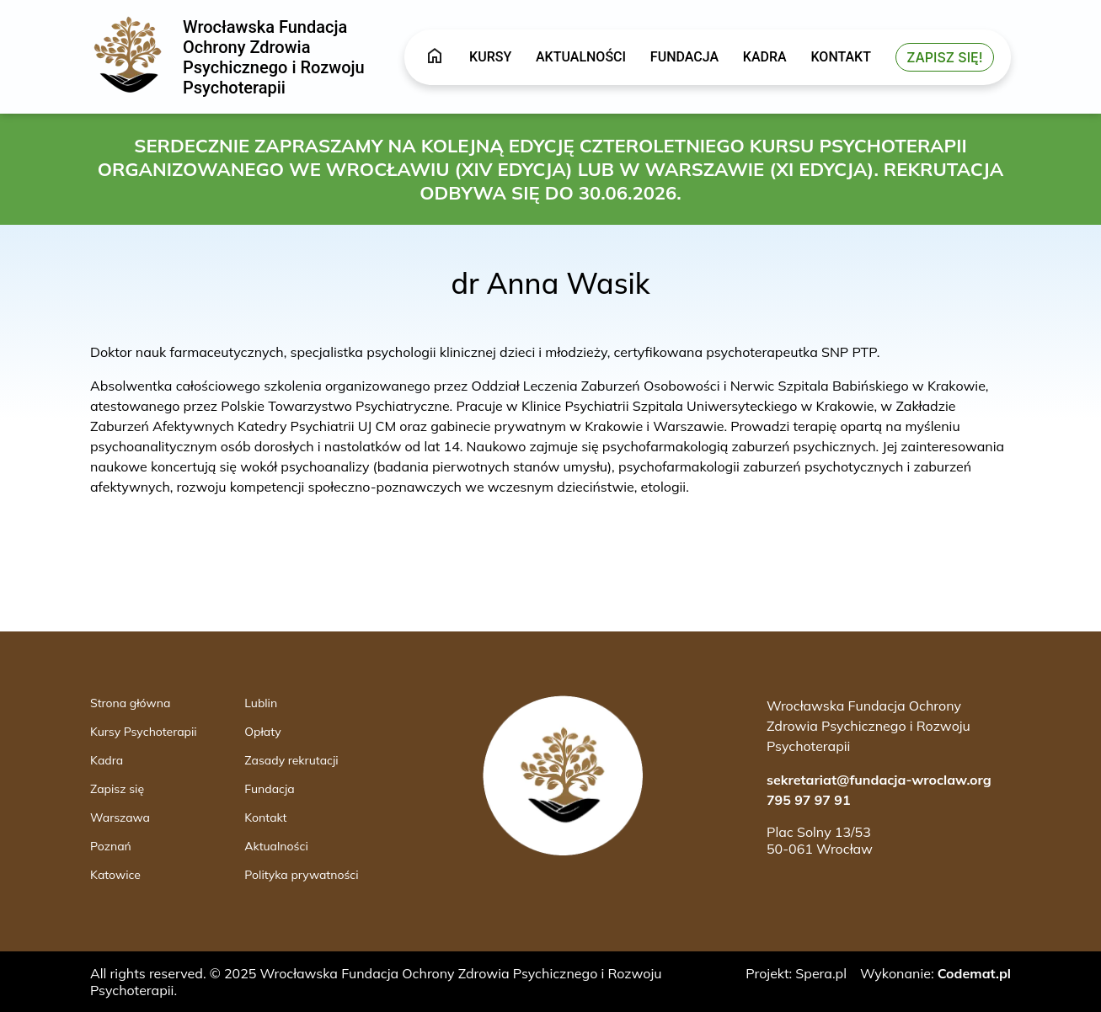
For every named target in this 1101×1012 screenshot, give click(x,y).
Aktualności (581, 57)
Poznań (110, 846)
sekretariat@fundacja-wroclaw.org (879, 779)
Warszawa (120, 817)
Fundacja (684, 57)
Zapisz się (117, 788)
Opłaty (262, 731)
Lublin (260, 703)
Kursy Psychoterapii (143, 731)
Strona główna (130, 703)
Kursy (490, 57)
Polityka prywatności (301, 874)
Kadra (765, 57)
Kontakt (840, 57)
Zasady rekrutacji (291, 760)
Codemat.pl (974, 973)
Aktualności (275, 846)
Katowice (115, 874)
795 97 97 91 (809, 799)
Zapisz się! (944, 57)
